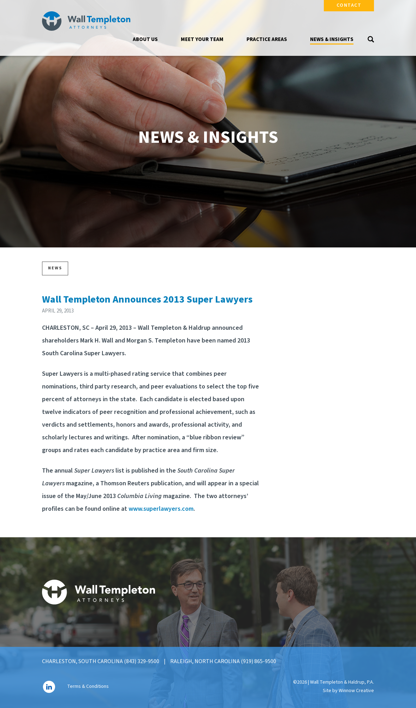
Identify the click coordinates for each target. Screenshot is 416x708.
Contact (349, 5)
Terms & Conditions (88, 686)
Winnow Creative (356, 690)
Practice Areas (266, 39)
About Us (145, 39)
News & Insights (331, 39)
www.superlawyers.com (161, 508)
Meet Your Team (202, 39)
